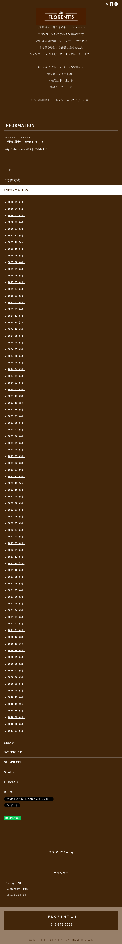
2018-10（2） (16, 710)
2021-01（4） (16, 630)
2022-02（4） (16, 543)
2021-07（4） (16, 590)
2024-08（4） (16, 342)
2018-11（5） (16, 703)
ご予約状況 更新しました (25, 142)
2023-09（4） (16, 416)
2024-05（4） (16, 362)
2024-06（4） (16, 355)
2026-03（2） (16, 215)
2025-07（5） (16, 268)
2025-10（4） (16, 248)
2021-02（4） (16, 623)
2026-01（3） (16, 228)
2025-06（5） (16, 275)
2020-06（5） (16, 677)
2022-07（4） (16, 509)
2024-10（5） (16, 329)
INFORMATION (16, 190)
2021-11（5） (16, 563)
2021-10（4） (16, 570)
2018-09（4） (16, 717)
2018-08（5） (16, 724)
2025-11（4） (16, 242)
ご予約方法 (12, 180)
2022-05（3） (16, 523)
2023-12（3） (16, 396)
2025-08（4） (16, 262)
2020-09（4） (16, 657)
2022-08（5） (16, 503)
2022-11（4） (16, 483)
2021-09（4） (16, 576)
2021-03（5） (16, 616)
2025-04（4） (16, 289)
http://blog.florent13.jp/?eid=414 (26, 149)
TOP (7, 170)
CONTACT (12, 782)
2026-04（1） (16, 208)
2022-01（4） (16, 550)
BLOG (8, 791)
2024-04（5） (16, 369)
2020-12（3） (16, 637)
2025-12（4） (16, 235)
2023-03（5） (16, 456)
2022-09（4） (16, 496)
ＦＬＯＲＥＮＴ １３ (52, 940)
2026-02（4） (16, 222)
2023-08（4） (16, 422)
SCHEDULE (13, 752)
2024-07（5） (16, 349)
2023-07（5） (16, 429)
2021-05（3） (16, 603)
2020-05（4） (16, 683)
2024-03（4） (16, 376)
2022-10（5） (16, 489)
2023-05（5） (16, 442)
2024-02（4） (16, 382)
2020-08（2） (16, 663)
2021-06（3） (16, 596)
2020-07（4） (16, 670)
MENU (9, 742)
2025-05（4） (16, 282)
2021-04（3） (16, 610)
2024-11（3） (16, 322)
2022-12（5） (16, 476)
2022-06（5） (16, 516)
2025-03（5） (16, 295)
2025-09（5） (16, 255)
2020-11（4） (16, 643)
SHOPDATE (13, 762)
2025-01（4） (16, 309)
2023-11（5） (16, 402)
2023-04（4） (16, 449)
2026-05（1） (16, 202)
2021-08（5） (16, 583)
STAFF (9, 772)
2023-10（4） (16, 409)
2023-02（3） (16, 463)
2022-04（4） (16, 529)
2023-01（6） (16, 469)
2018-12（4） (16, 697)
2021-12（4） (16, 556)
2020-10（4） (16, 650)
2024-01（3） (16, 389)
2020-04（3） (16, 690)
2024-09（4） (16, 335)
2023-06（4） (16, 436)
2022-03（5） (16, 536)
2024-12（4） (16, 315)
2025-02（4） (16, 302)
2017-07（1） (16, 730)
